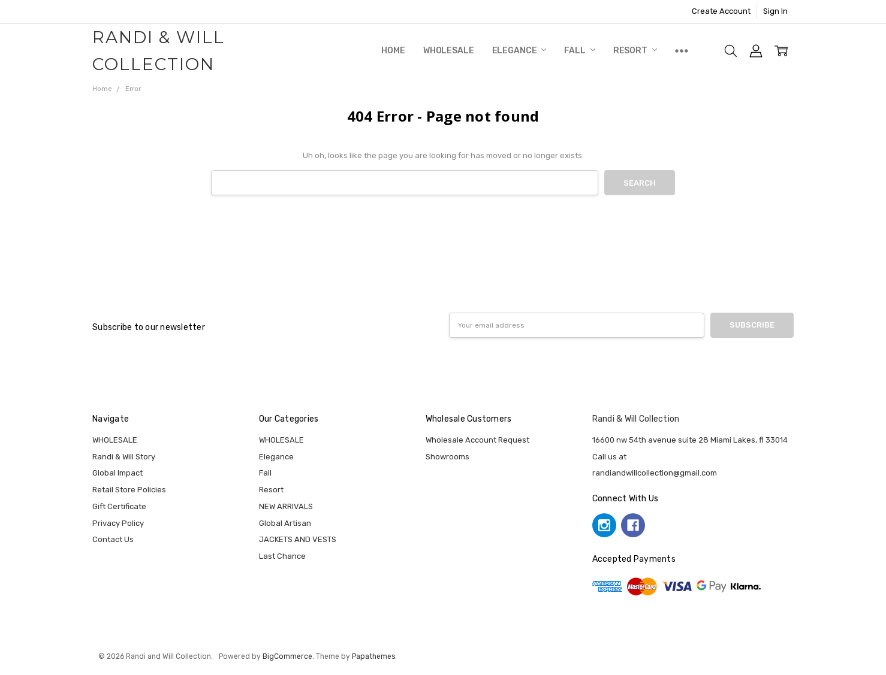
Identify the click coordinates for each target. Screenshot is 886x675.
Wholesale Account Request (477, 439)
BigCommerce (287, 656)
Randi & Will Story (123, 456)
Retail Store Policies (129, 489)
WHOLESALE (448, 51)
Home (393, 51)
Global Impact (117, 472)
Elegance (519, 51)
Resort (635, 51)
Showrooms (447, 456)
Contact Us (113, 539)
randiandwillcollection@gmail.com (654, 472)
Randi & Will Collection (636, 419)
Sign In (775, 11)
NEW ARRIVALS (286, 506)
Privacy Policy (118, 523)
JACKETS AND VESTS (297, 539)
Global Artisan (285, 523)
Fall (579, 51)
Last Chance (282, 556)
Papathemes (373, 656)
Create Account (721, 11)
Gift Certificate (119, 506)
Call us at (609, 456)
